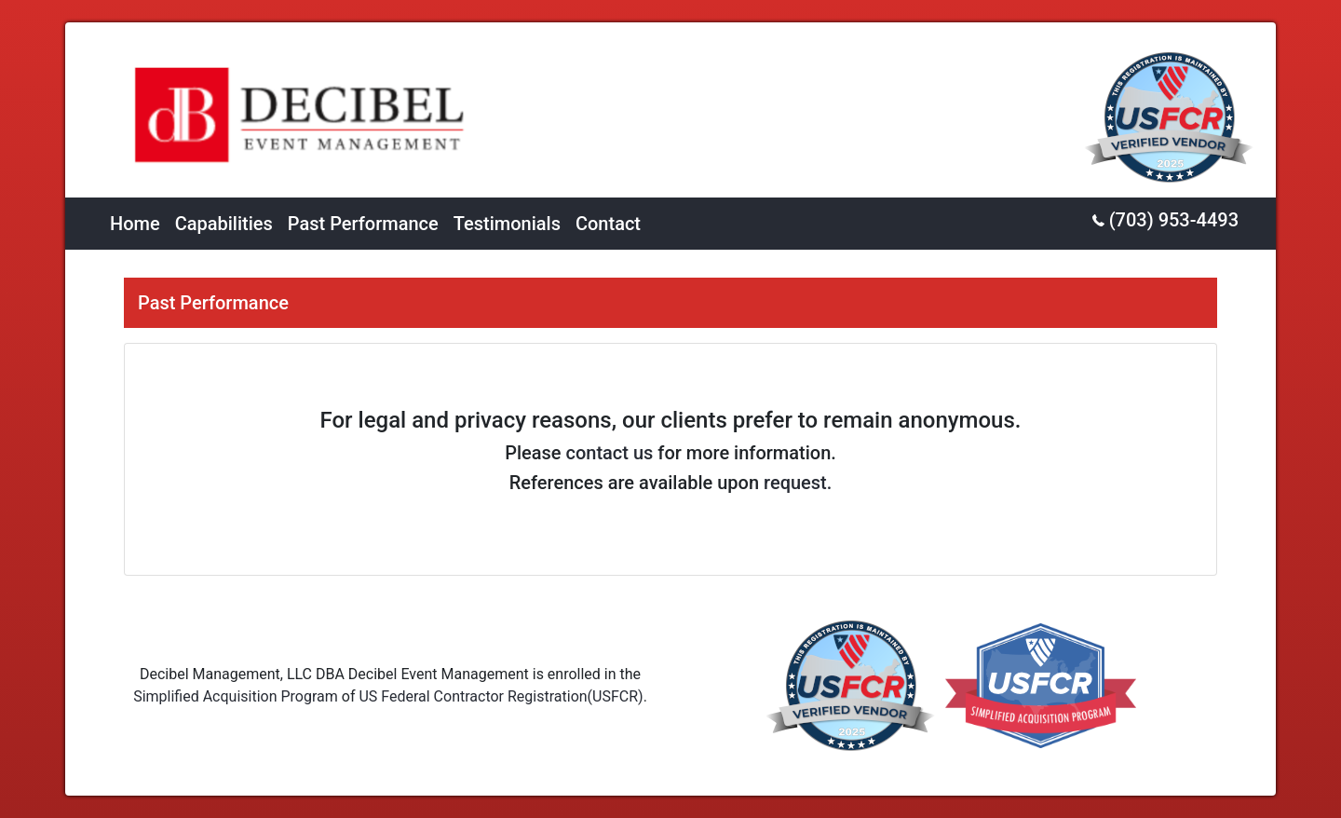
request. (798, 482)
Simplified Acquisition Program (235, 696)
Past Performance (363, 223)
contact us (610, 453)
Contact (608, 223)
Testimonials (507, 223)
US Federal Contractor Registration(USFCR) (501, 696)
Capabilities (224, 223)
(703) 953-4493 (1165, 220)
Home (135, 223)
